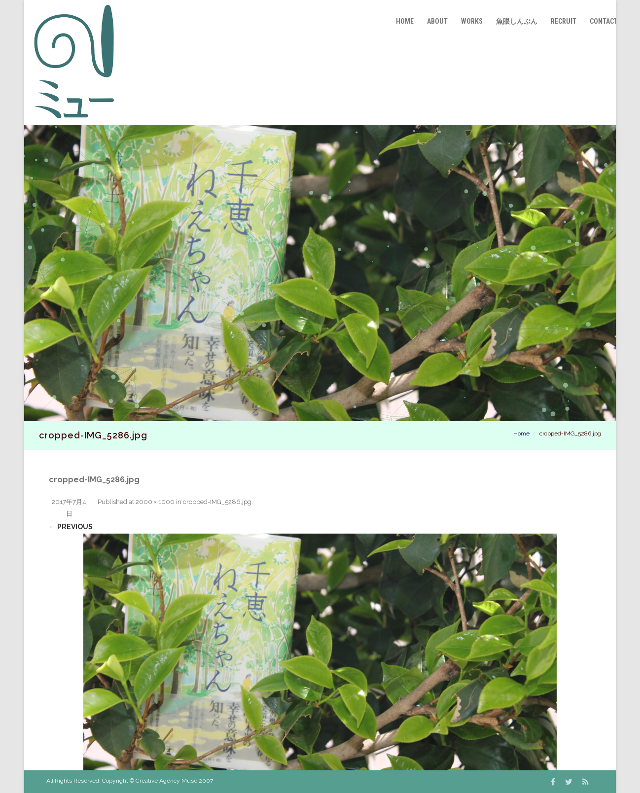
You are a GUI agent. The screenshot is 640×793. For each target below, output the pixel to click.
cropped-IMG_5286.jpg (217, 501)
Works (472, 21)
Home (405, 21)
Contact (604, 21)
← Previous (71, 527)
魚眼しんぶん (516, 21)
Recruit (563, 21)
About (437, 21)
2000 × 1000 (155, 501)
